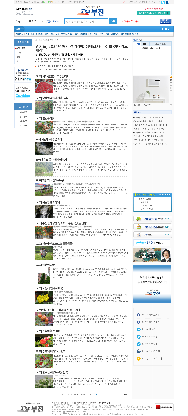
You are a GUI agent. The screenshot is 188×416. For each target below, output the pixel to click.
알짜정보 (23, 117)
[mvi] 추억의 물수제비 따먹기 (51, 159)
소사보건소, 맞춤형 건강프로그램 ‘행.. (149, 133)
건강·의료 (134, 34)
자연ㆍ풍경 (20, 48)
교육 (63, 34)
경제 (52, 34)
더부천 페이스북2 (146, 206)
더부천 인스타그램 (151, 351)
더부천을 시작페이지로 (75, 2)
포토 (27, 34)
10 (89, 394)
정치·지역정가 (37, 34)
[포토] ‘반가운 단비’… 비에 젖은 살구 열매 (57, 310)
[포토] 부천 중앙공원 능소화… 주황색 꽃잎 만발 (60, 223)
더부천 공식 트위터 (147, 209)
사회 (57, 34)
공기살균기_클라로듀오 (143, 105)
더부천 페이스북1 (150, 315)
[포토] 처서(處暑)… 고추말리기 (52, 76)
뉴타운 (141, 2)
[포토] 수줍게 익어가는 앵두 (50, 351)
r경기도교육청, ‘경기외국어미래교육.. (149, 129)
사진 (17, 61)
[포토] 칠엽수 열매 (45, 118)
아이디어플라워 (145, 199)
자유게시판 (156, 2)
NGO (76, 34)
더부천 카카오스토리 (152, 358)
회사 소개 (55, 403)
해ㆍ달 (53, 2)
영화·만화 (93, 34)
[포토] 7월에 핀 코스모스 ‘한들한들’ (54, 243)
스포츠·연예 (104, 34)
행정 (46, 34)
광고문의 (64, 403)
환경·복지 (125, 34)
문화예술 (84, 34)
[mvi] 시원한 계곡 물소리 (48, 139)
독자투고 (23, 121)
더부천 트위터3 (145, 202)
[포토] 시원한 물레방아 (47, 202)
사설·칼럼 (115, 34)
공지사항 (23, 112)
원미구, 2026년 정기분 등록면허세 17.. (150, 144)
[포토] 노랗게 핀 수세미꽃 (49, 288)
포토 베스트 (160, 43)
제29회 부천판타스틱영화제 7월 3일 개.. (151, 125)
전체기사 (19, 34)
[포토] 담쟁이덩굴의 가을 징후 (51, 98)
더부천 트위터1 (149, 329)
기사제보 (61, 2)
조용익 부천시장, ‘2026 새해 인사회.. (149, 118)
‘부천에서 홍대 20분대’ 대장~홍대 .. (149, 121)
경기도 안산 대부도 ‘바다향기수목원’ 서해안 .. (56, 66)
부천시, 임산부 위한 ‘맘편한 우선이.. (149, 140)
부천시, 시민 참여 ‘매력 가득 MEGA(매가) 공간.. (58, 69)
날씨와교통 (133, 2)
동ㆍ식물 (46, 2)
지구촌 (147, 2)
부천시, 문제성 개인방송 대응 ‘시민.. (149, 136)
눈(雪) (18, 57)
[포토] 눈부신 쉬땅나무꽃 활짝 (51, 372)
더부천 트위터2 (149, 337)
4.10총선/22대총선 (130, 21)
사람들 (69, 34)
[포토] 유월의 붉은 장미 (47, 331)
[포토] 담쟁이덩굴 (44, 265)
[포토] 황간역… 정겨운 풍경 (50, 180)
